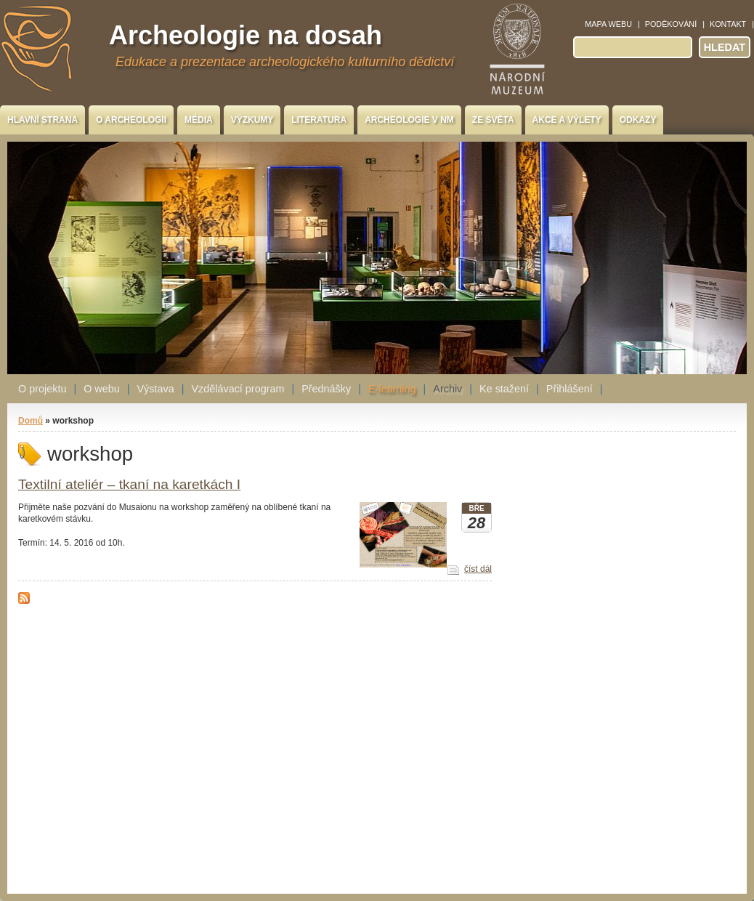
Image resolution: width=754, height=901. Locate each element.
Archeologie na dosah (245, 35)
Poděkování (671, 24)
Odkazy (638, 120)
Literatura (318, 120)
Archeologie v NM (409, 120)
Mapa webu (608, 24)
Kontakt (728, 24)
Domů (30, 421)
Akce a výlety (566, 120)
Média (199, 120)
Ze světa (493, 120)
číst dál (478, 569)
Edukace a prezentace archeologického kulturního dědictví (284, 61)
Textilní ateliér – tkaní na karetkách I (129, 484)
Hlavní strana (42, 120)
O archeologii (131, 120)
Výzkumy (252, 120)
